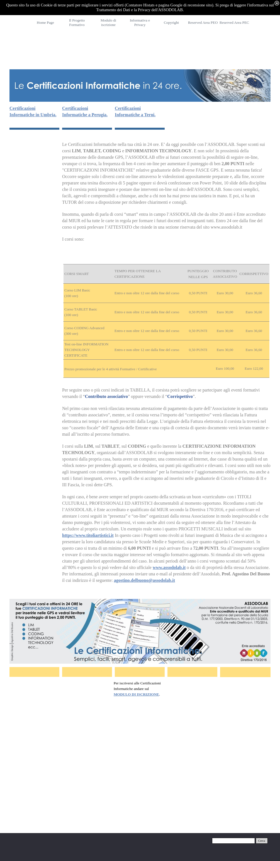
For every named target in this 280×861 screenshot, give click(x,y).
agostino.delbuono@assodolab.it (144, 580)
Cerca (261, 840)
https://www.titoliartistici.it (88, 535)
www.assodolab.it (169, 567)
